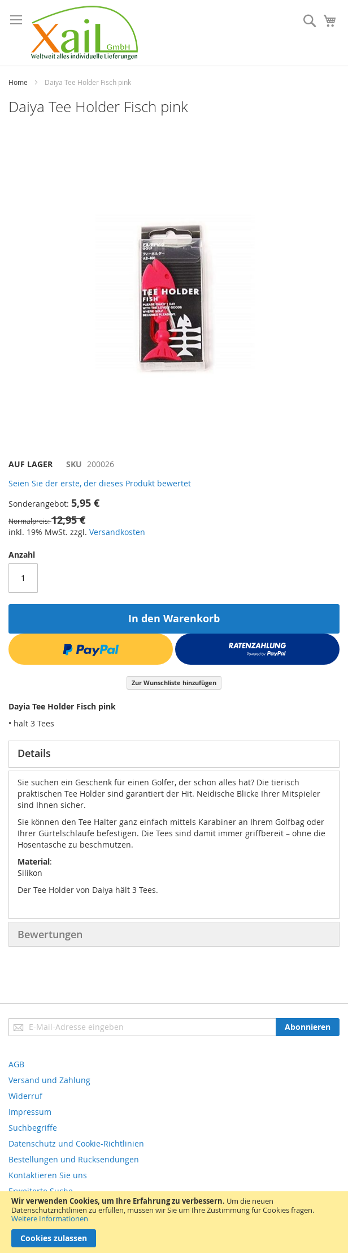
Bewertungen (50, 934)
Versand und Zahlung (49, 1080)
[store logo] (84, 33)
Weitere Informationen (49, 1218)
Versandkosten (117, 532)
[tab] (174, 754)
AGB (16, 1064)
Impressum (29, 1111)
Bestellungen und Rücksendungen (73, 1159)
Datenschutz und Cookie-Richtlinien (76, 1143)
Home (18, 82)
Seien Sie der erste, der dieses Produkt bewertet (99, 483)
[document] (174, 1222)
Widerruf (25, 1096)
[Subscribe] (308, 1027)
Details (34, 753)
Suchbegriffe (32, 1127)
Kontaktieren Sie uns (47, 1175)
